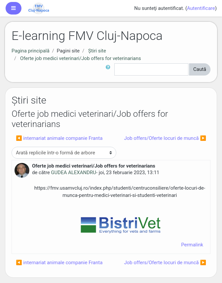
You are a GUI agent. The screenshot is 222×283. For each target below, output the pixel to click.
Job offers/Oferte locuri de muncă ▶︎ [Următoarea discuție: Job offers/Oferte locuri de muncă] (165, 138)
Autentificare (201, 8)
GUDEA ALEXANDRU (73, 172)
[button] (109, 69)
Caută (199, 69)
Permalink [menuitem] (192, 245)
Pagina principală (30, 51)
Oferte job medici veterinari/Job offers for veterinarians (80, 58)
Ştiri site (97, 51)
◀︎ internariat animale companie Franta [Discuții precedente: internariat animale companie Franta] (59, 138)
